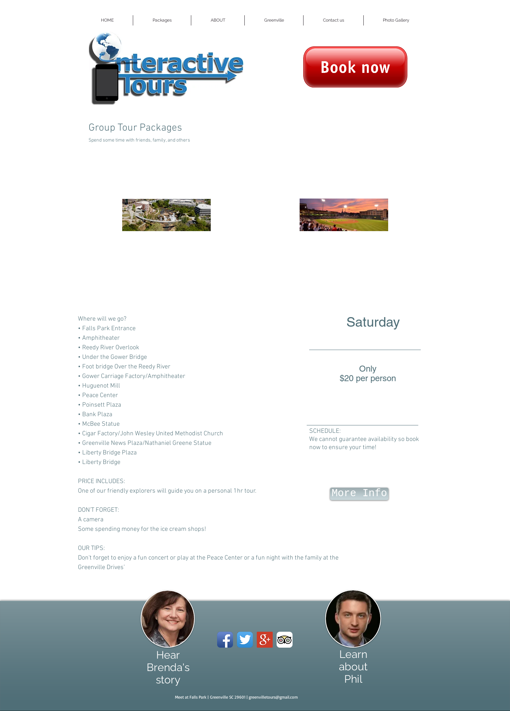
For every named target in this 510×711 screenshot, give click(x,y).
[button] (162, 20)
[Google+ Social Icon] (265, 640)
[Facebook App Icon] (225, 640)
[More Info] (359, 494)
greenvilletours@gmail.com (273, 697)
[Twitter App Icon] (245, 640)
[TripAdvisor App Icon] (285, 640)
